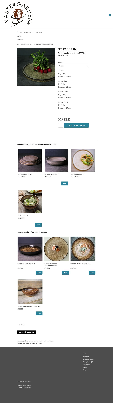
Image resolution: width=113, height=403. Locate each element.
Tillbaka (20, 325)
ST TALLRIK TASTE (25, 174)
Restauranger (86, 364)
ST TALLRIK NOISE (78, 174)
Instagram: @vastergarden (24, 385)
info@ (18, 341)
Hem (18, 44)
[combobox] (20, 40)
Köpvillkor (86, 356)
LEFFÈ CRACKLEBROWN (26, 264)
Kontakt (85, 367)
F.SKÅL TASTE (23, 215)
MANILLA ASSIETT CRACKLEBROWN (50, 264)
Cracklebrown (28, 44)
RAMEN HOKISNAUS (52, 174)
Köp (64, 183)
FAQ (84, 370)
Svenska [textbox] (19, 39)
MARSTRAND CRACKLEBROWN (29, 306)
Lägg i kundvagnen (76, 125)
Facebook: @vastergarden (24, 387)
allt (22, 44)
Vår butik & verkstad (88, 359)
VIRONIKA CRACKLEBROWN (81, 264)
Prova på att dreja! (88, 362)
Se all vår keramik (26, 332)
